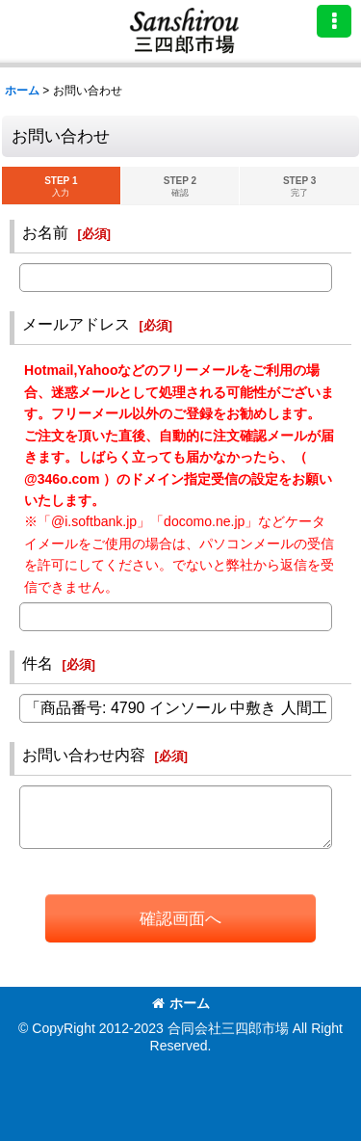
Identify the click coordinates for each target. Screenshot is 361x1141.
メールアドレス (76, 323)
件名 (37, 663)
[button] (334, 21)
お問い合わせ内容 (83, 754)
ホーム (181, 1003)
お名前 (45, 232)
